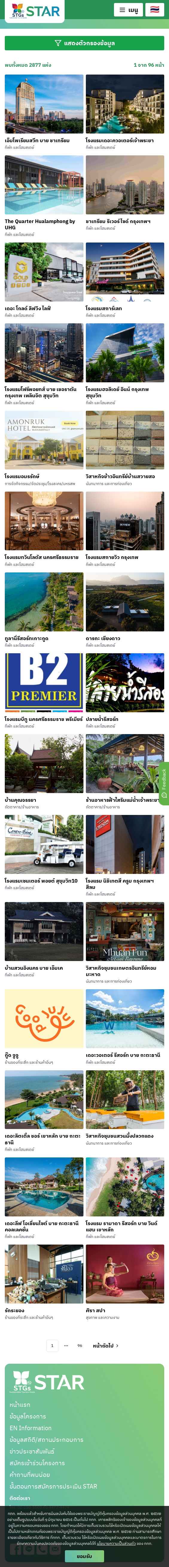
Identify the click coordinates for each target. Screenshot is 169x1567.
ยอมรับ (84, 1556)
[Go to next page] (105, 1346)
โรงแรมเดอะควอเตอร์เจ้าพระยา (120, 140)
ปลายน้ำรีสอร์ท (102, 719)
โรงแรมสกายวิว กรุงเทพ (112, 557)
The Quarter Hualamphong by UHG (40, 224)
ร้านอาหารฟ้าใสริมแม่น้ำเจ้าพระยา (123, 800)
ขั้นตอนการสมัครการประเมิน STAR (53, 1486)
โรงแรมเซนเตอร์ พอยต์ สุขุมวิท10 (41, 880)
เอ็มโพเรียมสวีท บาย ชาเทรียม (37, 140)
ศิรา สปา (95, 1310)
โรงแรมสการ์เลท (104, 308)
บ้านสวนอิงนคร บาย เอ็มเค (34, 968)
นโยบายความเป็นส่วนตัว (116, 1543)
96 (79, 1346)
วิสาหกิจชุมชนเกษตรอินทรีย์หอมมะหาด (121, 971)
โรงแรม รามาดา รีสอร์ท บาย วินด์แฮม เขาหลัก (121, 1226)
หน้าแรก (20, 1404)
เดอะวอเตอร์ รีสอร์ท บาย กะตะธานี (123, 1055)
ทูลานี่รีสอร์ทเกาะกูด (26, 638)
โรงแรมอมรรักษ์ (22, 476)
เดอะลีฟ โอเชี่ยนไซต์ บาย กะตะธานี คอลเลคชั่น (42, 1226)
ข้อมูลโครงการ (28, 1416)
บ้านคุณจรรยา (20, 800)
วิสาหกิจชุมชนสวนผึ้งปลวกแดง (119, 1135)
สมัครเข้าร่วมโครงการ (37, 1463)
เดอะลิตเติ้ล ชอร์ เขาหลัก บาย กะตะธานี (42, 1138)
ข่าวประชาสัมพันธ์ (32, 1451)
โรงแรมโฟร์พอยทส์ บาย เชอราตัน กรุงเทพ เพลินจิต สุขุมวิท (41, 392)
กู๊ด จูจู (12, 1055)
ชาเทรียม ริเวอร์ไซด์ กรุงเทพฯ (118, 221)
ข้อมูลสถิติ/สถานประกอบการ (46, 1439)
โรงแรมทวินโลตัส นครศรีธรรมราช (42, 557)
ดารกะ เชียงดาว (103, 638)
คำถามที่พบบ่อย (30, 1475)
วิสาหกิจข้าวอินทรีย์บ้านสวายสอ (120, 476)
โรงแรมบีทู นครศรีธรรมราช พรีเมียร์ (44, 719)
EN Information (31, 1428)
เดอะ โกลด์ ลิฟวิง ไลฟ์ (28, 308)
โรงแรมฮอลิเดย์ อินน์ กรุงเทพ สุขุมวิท (117, 392)
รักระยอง (14, 1310)
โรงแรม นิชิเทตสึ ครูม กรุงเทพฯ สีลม (120, 883)
